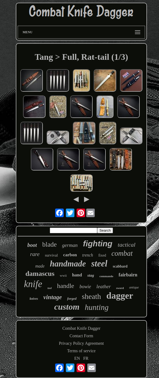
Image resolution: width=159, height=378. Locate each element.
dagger (119, 296)
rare (34, 254)
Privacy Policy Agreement (81, 343)
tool (49, 288)
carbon (70, 254)
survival (51, 255)
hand (77, 274)
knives (34, 299)
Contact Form (81, 335)
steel (99, 263)
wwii (63, 275)
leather (103, 286)
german (70, 245)
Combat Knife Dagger (81, 328)
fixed (102, 255)
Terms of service (81, 351)
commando (106, 276)
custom (67, 307)
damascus (39, 273)
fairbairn (128, 274)
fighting (97, 243)
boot (32, 245)
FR (86, 358)
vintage (52, 297)
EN (77, 358)
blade (49, 244)
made (40, 266)
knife (33, 284)
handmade (68, 263)
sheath (91, 296)
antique (134, 287)
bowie (85, 286)
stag (90, 275)
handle (65, 285)
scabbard (120, 266)
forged (72, 299)
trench (87, 255)
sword (120, 288)
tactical (126, 244)
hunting (97, 307)
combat (121, 253)
